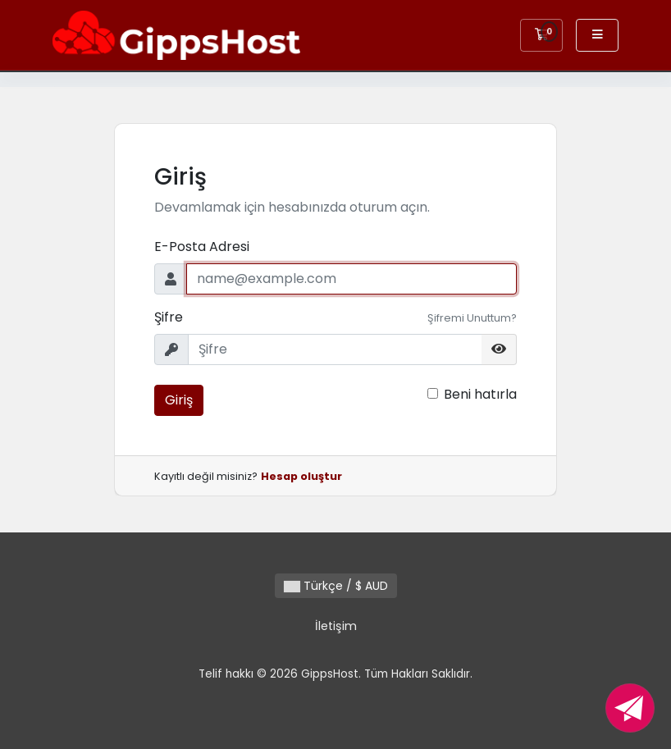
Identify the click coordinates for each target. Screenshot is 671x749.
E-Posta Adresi (201, 246)
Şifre (168, 317)
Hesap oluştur (301, 476)
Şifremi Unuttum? (472, 318)
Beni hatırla (480, 394)
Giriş (179, 399)
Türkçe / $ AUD (336, 586)
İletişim (336, 626)
